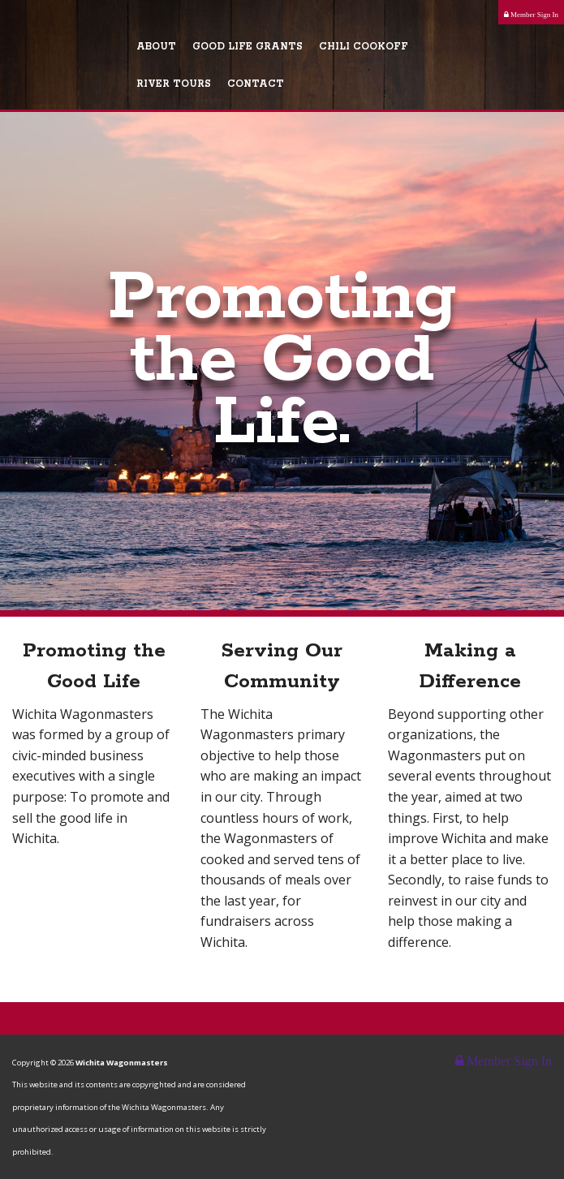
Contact (255, 84)
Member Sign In (531, 15)
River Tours (173, 84)
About (156, 47)
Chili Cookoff (363, 47)
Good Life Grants (247, 47)
